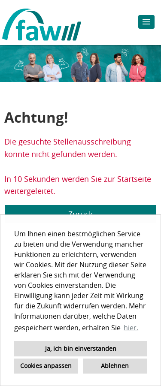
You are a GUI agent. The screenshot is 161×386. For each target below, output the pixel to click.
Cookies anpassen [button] (46, 366)
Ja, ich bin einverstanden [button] (80, 348)
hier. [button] (131, 327)
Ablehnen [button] (115, 366)
